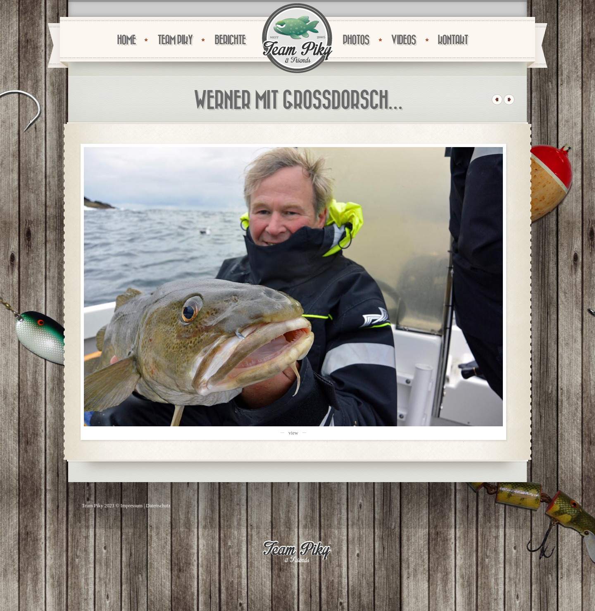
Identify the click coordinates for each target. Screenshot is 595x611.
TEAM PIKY (175, 40)
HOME (126, 40)
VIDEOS (403, 40)
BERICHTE (229, 40)
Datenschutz (158, 506)
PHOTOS (356, 40)
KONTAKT (453, 40)
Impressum (132, 506)
